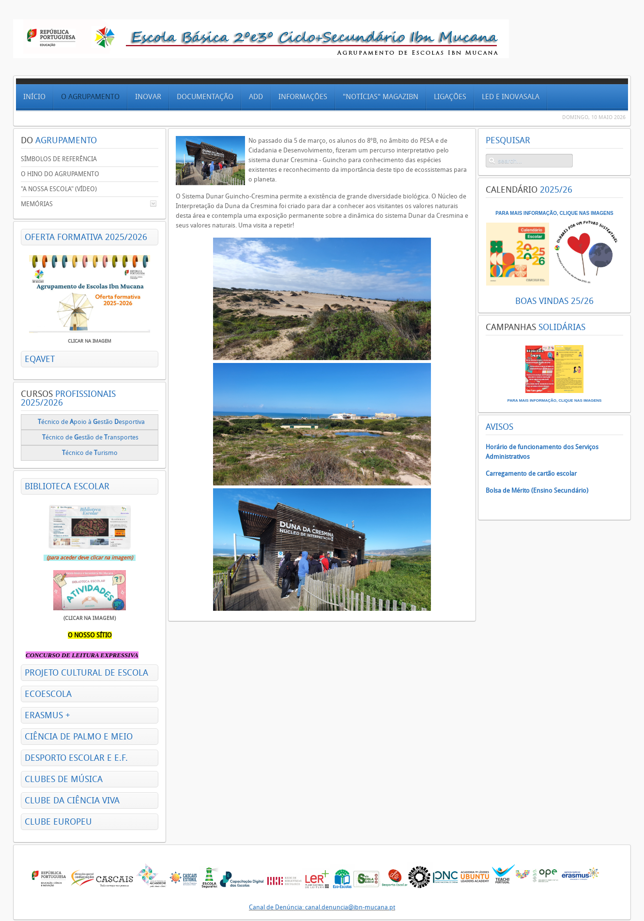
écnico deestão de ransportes (90, 437)
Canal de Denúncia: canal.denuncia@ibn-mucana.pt (322, 907)
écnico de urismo (90, 452)
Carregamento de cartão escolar (531, 473)
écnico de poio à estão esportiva (91, 421)
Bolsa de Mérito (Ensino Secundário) (537, 490)
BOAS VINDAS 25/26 (554, 301)
